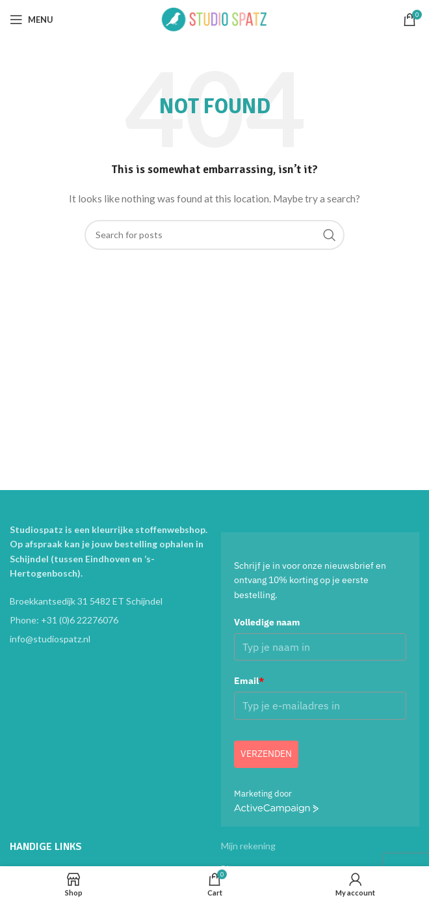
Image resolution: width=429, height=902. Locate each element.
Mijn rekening (248, 845)
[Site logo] (214, 18)
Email (249, 681)
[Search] (214, 235)
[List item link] (109, 620)
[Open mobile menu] (31, 20)
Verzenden (266, 753)
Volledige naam (267, 622)
